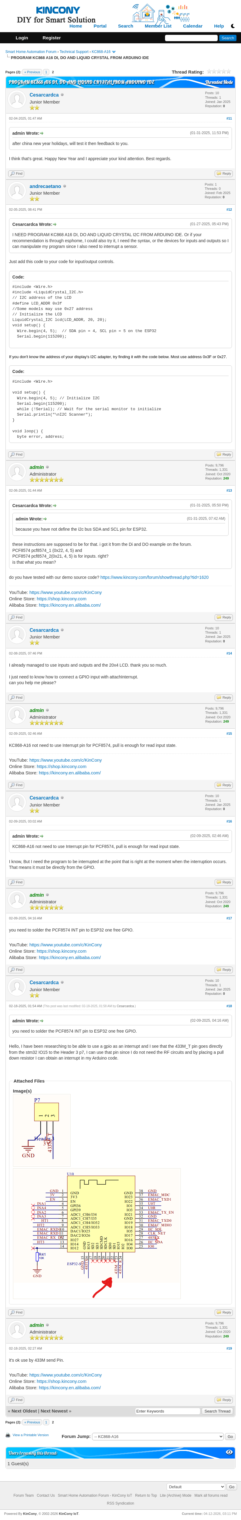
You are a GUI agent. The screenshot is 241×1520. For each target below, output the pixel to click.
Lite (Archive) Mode (175, 1495)
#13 (229, 490)
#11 (229, 118)
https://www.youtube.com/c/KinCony (65, 592)
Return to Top (146, 1495)
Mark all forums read (210, 1495)
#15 (229, 733)
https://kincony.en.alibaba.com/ (70, 605)
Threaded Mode (219, 82)
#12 (229, 209)
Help (219, 26)
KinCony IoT (68, 1513)
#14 (229, 653)
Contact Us (46, 1495)
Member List (158, 26)
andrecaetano (45, 186)
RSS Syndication (120, 1503)
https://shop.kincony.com (61, 598)
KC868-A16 (101, 52)
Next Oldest (24, 1410)
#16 (229, 821)
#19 (229, 1348)
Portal (100, 26)
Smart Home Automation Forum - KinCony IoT (95, 1495)
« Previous (32, 72)
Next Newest (54, 1410)
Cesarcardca (44, 94)
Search (125, 26)
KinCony (30, 1513)
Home (76, 26)
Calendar (193, 26)
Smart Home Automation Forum (31, 52)
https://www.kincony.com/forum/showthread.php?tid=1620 (155, 577)
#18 (229, 1006)
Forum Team (23, 1495)
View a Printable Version (31, 1435)
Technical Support (74, 52)
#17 (229, 918)
